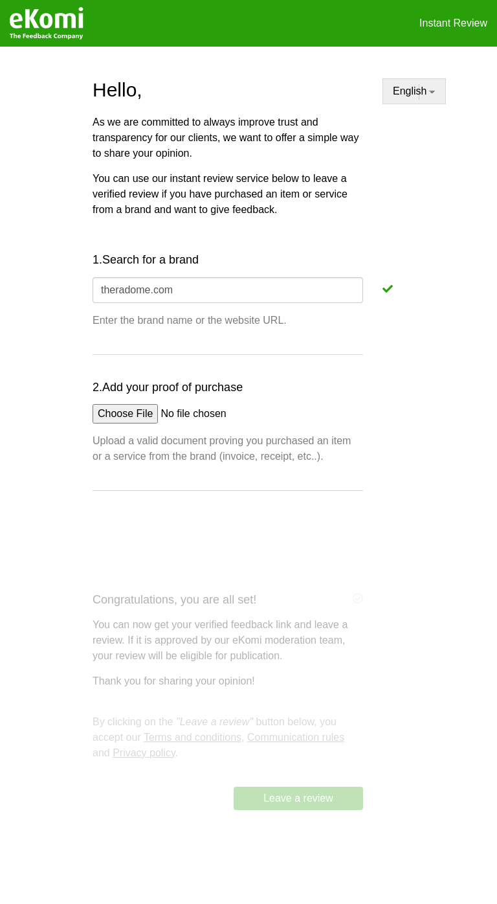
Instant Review (453, 22)
